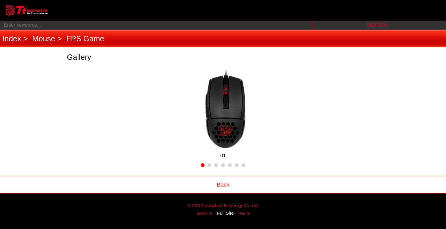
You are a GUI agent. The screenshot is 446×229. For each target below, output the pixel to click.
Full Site (225, 213)
